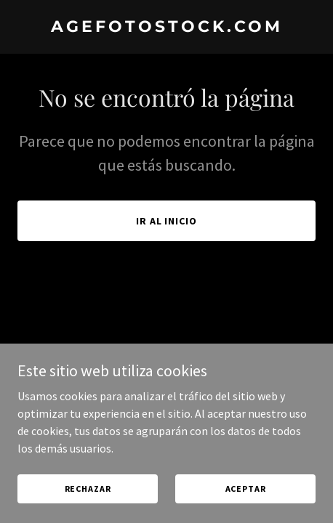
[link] (166, 27)
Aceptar (245, 488)
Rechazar (88, 488)
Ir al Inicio (167, 220)
